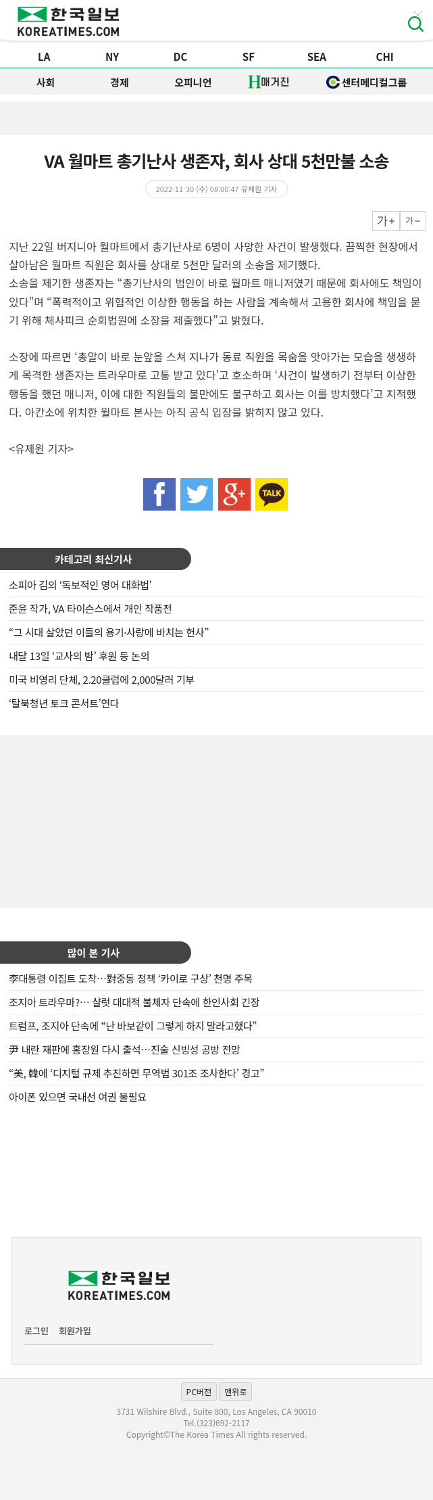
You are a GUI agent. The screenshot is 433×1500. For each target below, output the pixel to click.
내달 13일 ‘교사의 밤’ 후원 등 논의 (79, 656)
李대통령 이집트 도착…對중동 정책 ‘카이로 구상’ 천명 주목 (131, 978)
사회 (45, 82)
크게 (386, 221)
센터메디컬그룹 (366, 82)
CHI (385, 56)
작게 (413, 221)
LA (44, 56)
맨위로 (235, 1391)
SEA (316, 56)
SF (249, 56)
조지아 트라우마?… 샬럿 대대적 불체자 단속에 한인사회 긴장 (134, 1002)
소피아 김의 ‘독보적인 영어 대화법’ (80, 585)
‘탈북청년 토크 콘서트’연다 (64, 703)
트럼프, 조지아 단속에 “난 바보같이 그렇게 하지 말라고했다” (133, 1025)
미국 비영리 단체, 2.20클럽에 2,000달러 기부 (102, 679)
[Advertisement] (217, 819)
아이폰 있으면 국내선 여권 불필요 (78, 1096)
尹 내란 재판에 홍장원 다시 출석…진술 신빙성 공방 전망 (124, 1049)
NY (112, 56)
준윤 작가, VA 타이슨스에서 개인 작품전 (90, 608)
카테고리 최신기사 (93, 559)
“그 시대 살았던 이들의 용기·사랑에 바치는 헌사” (109, 632)
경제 (119, 82)
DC (181, 56)
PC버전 (198, 1391)
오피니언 (192, 82)
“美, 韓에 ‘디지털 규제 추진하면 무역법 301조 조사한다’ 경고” (136, 1073)
